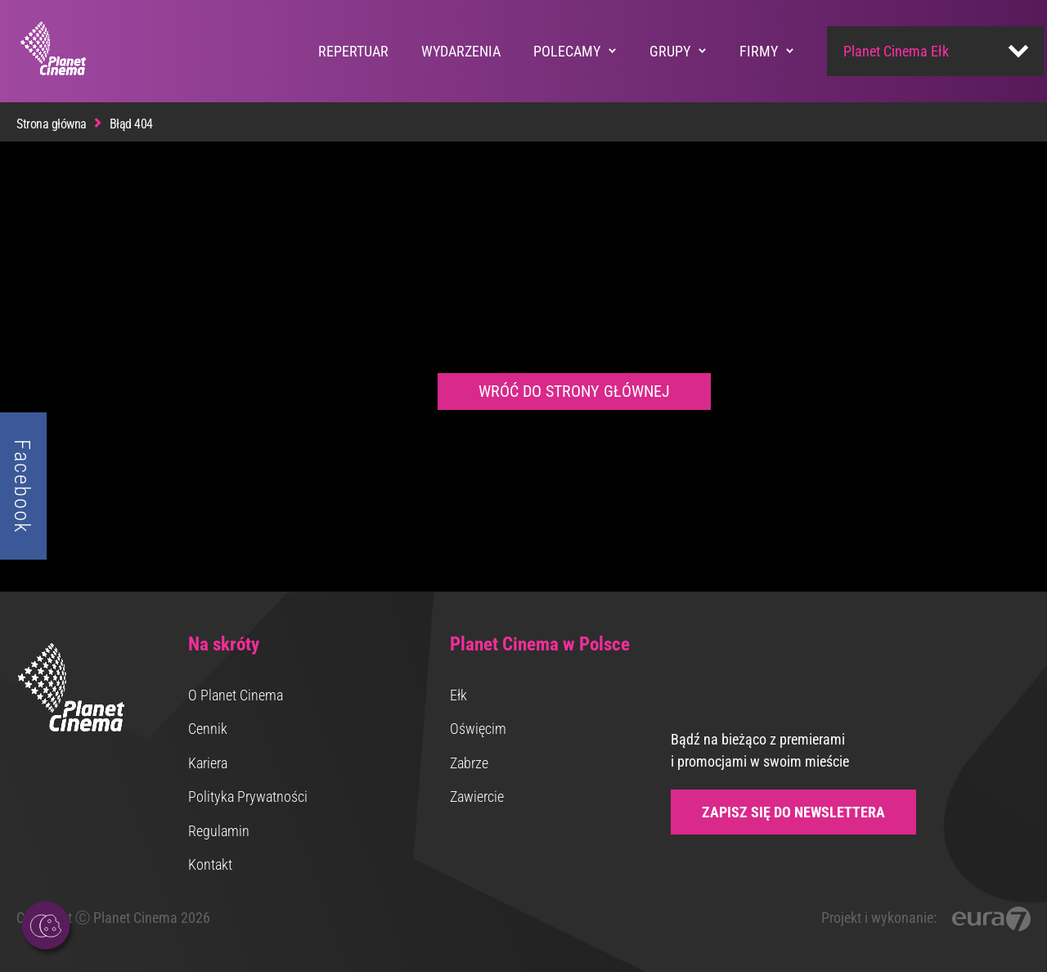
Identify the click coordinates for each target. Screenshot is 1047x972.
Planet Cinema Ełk (896, 51)
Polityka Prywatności (248, 796)
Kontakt (210, 864)
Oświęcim (478, 728)
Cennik (207, 728)
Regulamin (218, 830)
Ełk (458, 695)
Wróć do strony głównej (574, 391)
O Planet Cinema (235, 695)
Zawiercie (477, 796)
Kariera (207, 763)
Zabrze (469, 763)
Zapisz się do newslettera (793, 812)
